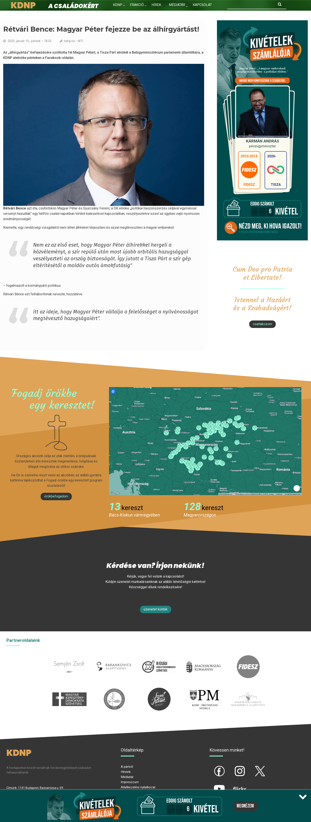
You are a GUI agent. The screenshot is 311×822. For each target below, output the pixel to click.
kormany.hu (203, 658)
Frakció (137, 5)
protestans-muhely (204, 690)
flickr (234, 785)
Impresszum (130, 782)
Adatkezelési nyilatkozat (138, 787)
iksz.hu (158, 658)
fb (212, 767)
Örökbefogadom (56, 496)
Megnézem (245, 806)
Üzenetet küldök (156, 609)
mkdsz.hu (69, 690)
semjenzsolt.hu (69, 658)
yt (212, 785)
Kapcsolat (202, 5)
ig (232, 767)
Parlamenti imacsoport (248, 690)
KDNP (117, 5)
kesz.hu (114, 690)
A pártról (127, 767)
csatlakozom (262, 324)
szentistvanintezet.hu (159, 690)
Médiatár (127, 777)
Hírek (156, 5)
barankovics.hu (114, 658)
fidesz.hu (248, 658)
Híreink (126, 772)
